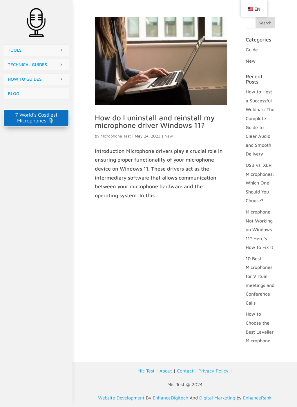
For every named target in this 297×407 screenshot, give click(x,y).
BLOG (13, 93)
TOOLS (14, 50)
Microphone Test (116, 135)
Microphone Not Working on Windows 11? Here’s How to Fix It (259, 229)
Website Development (121, 397)
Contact (185, 370)
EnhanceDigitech (170, 397)
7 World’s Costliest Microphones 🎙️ (36, 118)
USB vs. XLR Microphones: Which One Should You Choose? (260, 182)
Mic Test (146, 370)
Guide (252, 49)
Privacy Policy (213, 370)
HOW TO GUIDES (24, 79)
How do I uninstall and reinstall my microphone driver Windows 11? (155, 121)
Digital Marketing (217, 397)
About (166, 370)
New (168, 135)
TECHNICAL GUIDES (27, 64)
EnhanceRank (257, 397)
